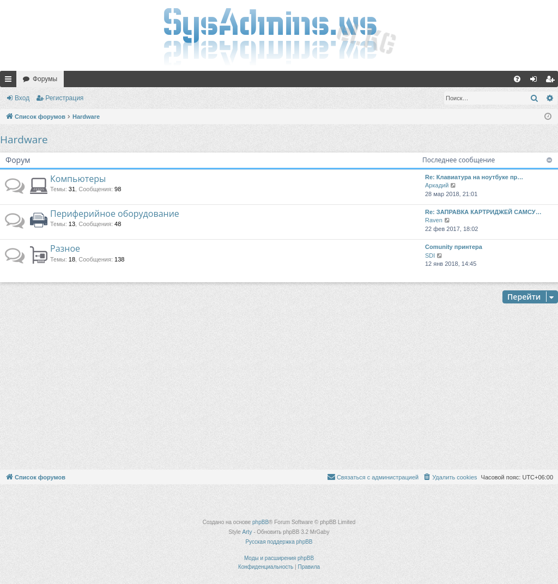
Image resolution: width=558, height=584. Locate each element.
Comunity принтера (453, 247)
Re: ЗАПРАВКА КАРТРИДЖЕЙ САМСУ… (483, 212)
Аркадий (436, 185)
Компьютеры (78, 179)
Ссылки (10, 81)
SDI (430, 255)
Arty (247, 532)
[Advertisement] (279, 388)
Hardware (24, 139)
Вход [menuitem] (536, 81)
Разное (65, 248)
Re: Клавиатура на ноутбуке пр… (474, 177)
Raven (433, 220)
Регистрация (64, 98)
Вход (22, 98)
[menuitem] (517, 79)
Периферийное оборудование (114, 214)
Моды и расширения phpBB (279, 558)
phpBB (260, 522)
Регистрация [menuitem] (552, 81)
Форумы (45, 79)
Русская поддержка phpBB (278, 542)
